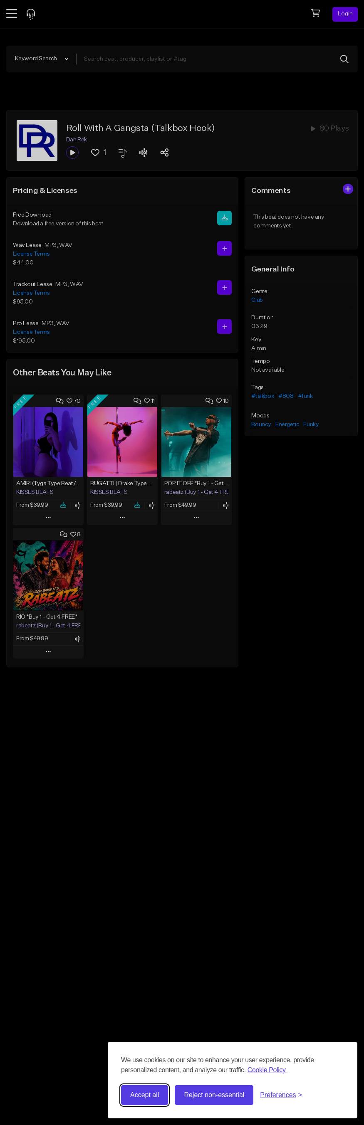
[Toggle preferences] (281, 1095)
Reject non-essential (214, 1094)
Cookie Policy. (267, 1069)
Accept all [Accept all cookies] (144, 1094)
